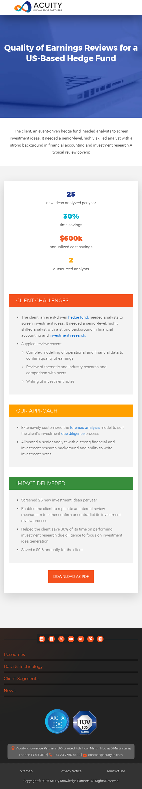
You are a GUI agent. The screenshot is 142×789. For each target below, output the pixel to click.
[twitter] (61, 638)
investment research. (68, 335)
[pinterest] (91, 638)
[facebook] (51, 638)
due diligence (72, 433)
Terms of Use (116, 771)
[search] (133, 7)
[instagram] (100, 638)
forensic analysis (85, 427)
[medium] (81, 638)
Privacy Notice (71, 771)
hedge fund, (78, 317)
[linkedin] (42, 638)
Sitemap (26, 771)
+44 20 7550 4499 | (68, 755)
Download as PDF (71, 576)
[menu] (7, 6)
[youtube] (71, 638)
